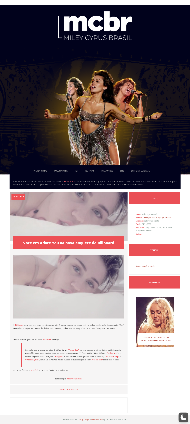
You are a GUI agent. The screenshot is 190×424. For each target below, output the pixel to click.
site (122, 170)
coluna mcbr (61, 170)
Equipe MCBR (97, 419)
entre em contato (140, 170)
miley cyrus (107, 170)
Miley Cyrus (70, 181)
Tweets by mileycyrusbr (145, 266)
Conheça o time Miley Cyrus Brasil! (157, 217)
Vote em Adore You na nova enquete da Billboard (68, 242)
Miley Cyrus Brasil (74, 379)
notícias (89, 170)
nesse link (35, 370)
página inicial (40, 170)
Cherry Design (83, 419)
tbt (76, 170)
